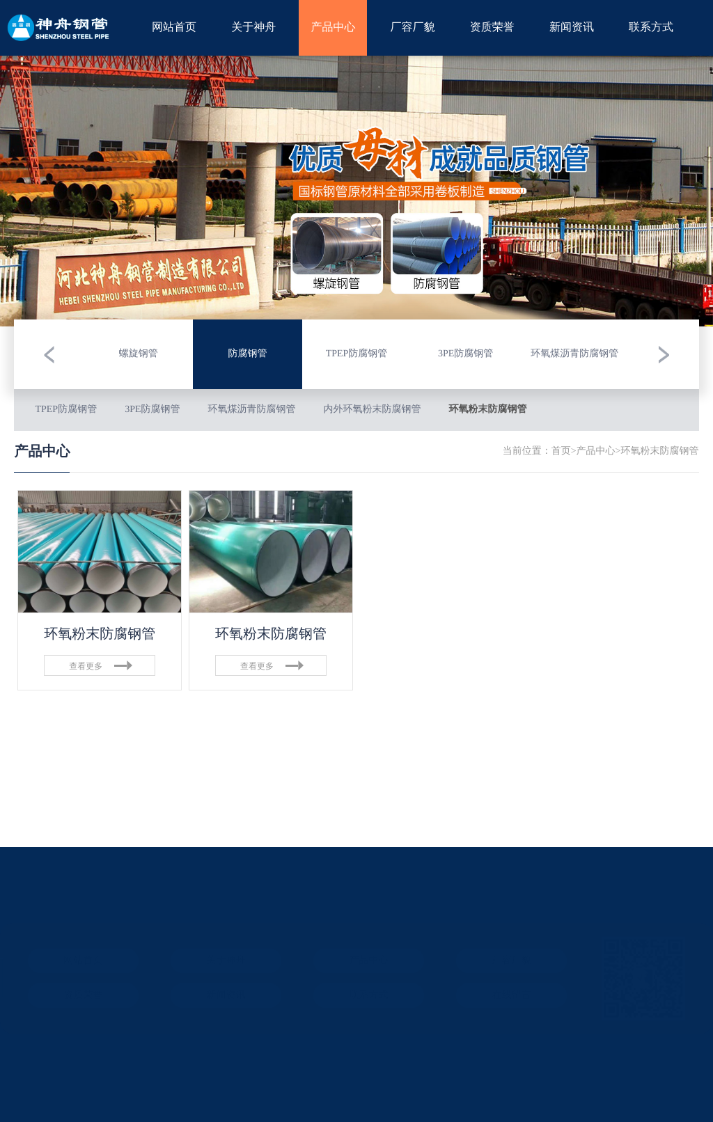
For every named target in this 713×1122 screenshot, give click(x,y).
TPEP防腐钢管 (66, 409)
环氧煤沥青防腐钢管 (252, 409)
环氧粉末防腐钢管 (488, 409)
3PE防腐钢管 (152, 409)
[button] (49, 354)
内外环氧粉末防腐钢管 (372, 409)
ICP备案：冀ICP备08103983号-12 (85, 1024)
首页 (561, 451)
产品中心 (596, 451)
